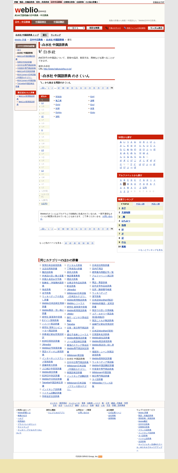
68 (63, 88)
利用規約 (21, 421)
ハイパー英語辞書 (50, 324)
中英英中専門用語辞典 (103, 369)
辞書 (16, 2)
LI (42, 130)
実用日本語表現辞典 (52, 265)
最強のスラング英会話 (78, 345)
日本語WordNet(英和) (102, 331)
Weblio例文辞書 (50, 372)
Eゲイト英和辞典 (50, 320)
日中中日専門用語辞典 (78, 362)
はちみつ (126, 221)
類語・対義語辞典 (27, 2)
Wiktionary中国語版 (101, 372)
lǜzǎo (92, 112)
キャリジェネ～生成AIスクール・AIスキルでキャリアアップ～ (149, 447)
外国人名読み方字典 (52, 279)
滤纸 (58, 116)
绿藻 (92, 108)
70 (72, 88)
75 (94, 88)
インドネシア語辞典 (146, 433)
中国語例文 (40, 22)
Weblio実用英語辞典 (77, 310)
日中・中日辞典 (22, 22)
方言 (108, 405)
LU (42, 171)
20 (70, 243)
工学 (107, 403)
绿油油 (59, 96)
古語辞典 (80, 2)
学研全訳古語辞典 (50, 396)
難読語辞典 (47, 272)
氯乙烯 (59, 100)
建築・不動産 (116, 403)
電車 (83, 403)
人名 (103, 405)
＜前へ (43, 88)
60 (88, 243)
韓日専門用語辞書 (100, 376)
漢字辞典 (96, 296)
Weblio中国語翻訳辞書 (103, 365)
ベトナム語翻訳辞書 (52, 393)
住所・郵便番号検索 (102, 289)
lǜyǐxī (58, 104)
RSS (100, 456)
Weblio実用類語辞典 (77, 300)
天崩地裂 (126, 212)
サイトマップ (23, 427)
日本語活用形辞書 (100, 265)
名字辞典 (46, 293)
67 (59, 88)
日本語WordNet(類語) (102, 300)
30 (75, 243)
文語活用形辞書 (49, 268)
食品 (97, 405)
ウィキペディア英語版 (103, 362)
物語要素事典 (73, 275)
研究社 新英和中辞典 (52, 317)
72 (81, 88)
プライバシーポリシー (27, 424)
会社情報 (112, 415)
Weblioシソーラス (76, 303)
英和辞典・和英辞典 (146, 418)
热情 (124, 225)
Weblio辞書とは (24, 413)
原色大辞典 (72, 272)
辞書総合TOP (158, 2)
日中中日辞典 (56, 2)
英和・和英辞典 (42, 2)
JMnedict (46, 344)
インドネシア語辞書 (52, 389)
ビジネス (54, 403)
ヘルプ (20, 418)
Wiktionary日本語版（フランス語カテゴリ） (76, 386)
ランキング (56, 35)
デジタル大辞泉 (74, 265)
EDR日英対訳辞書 (51, 341)
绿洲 (58, 108)
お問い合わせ (83, 413)
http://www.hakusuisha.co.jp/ (57, 69)
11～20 (140, 204)
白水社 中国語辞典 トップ (27, 35)
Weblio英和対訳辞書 (102, 358)
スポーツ (84, 405)
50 (84, 243)
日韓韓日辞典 (69, 2)
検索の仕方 (22, 415)
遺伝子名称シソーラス (78, 334)
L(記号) (44, 204)
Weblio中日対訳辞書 (52, 379)
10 (66, 243)
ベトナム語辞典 (144, 438)
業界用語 (63, 403)
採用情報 (112, 418)
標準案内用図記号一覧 (103, 272)
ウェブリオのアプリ (56, 413)
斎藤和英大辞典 (49, 365)
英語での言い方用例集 (103, 310)
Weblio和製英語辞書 (77, 338)
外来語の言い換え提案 (53, 275)
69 (68, 88)
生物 (92, 405)
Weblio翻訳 (142, 421)
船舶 (124, 246)
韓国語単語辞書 (74, 372)
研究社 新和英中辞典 (77, 307)
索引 (45, 35)
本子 (124, 208)
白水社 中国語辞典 (55, 39)
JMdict (70, 314)
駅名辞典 (71, 286)
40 (79, 243)
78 (107, 88)
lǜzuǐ (92, 104)
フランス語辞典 (144, 430)
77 (103, 88)
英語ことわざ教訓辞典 (103, 320)
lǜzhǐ (92, 96)
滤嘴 (92, 100)
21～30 (155, 204)
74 (90, 88)
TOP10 (125, 204)
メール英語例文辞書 (76, 341)
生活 (60, 405)
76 (98, 88)
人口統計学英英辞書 (52, 368)
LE (42, 116)
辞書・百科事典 (118, 405)
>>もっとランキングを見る (150, 250)
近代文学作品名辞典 (102, 286)
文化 (55, 405)
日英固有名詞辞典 (100, 334)
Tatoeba (71, 324)
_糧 (123, 217)
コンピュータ (74, 403)
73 (85, 88)
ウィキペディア (99, 293)
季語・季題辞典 (99, 282)
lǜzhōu (59, 112)
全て (19, 49)
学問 (126, 403)
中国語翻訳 (59, 22)
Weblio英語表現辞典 (102, 341)
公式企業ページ (114, 413)
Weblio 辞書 (20, 39)
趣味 (77, 405)
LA (42, 103)
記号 (145, 187)
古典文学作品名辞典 (76, 282)
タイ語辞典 (143, 436)
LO (42, 150)
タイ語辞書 (97, 379)
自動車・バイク (93, 403)
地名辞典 (46, 289)
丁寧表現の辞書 (74, 268)
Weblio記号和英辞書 (52, 348)
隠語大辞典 (72, 279)
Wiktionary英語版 (75, 355)
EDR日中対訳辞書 (51, 375)
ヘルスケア (68, 405)
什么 (124, 242)
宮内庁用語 (97, 268)
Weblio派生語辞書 (101, 338)
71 (76, 88)
